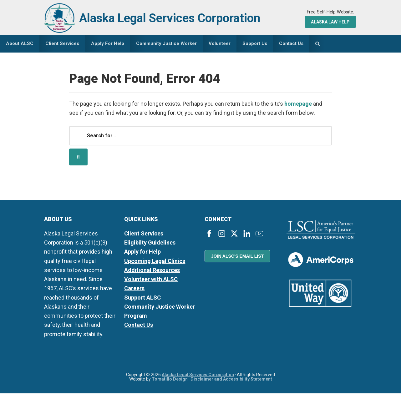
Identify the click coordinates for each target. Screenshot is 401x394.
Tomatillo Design (170, 379)
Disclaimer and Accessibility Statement (231, 379)
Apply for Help (142, 252)
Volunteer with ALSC (151, 279)
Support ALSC (142, 298)
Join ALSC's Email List (237, 256)
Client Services (143, 234)
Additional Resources (152, 270)
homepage (298, 104)
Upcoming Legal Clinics (154, 261)
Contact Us (138, 325)
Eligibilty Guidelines (149, 243)
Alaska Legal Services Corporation (174, 18)
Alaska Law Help (330, 21)
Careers (134, 288)
